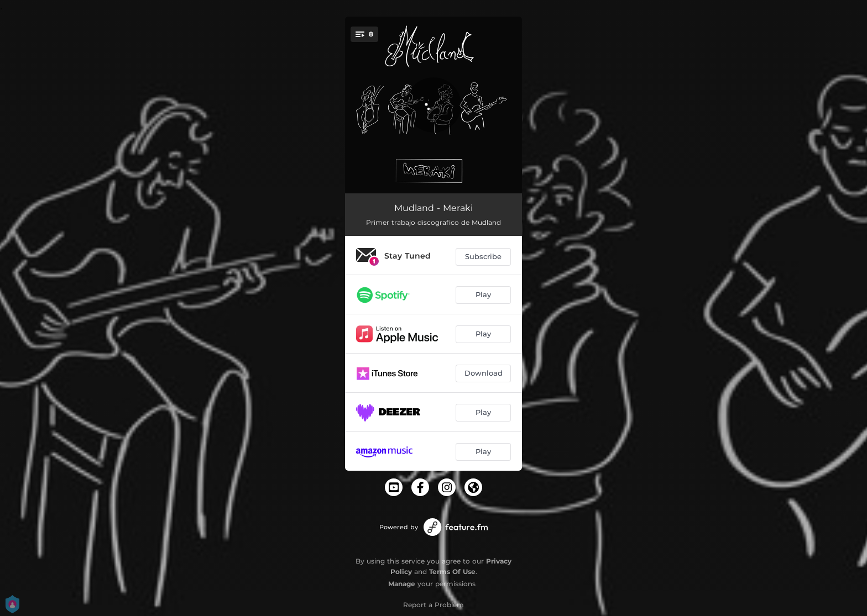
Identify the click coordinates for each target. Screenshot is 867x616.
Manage (401, 584)
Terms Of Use (452, 571)
